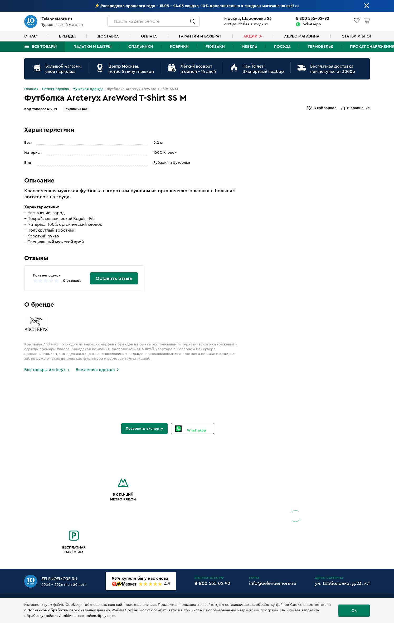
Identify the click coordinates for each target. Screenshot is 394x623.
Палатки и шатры (92, 47)
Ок (354, 610)
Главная (31, 89)
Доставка (108, 36)
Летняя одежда (55, 89)
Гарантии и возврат (200, 36)
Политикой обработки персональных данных (68, 610)
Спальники (140, 47)
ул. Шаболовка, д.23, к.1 (342, 583)
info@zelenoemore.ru (272, 583)
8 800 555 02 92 (212, 583)
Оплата (149, 36)
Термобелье (320, 47)
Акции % (253, 36)
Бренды (67, 36)
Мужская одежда (88, 89)
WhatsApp (312, 24)
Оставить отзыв (114, 278)
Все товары (44, 47)
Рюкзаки (215, 47)
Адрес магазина (301, 36)
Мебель (249, 47)
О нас (30, 36)
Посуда (282, 47)
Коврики (179, 47)
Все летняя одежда (95, 370)
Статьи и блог (357, 36)
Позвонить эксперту (144, 428)
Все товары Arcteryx (45, 370)
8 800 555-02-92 (312, 18)
